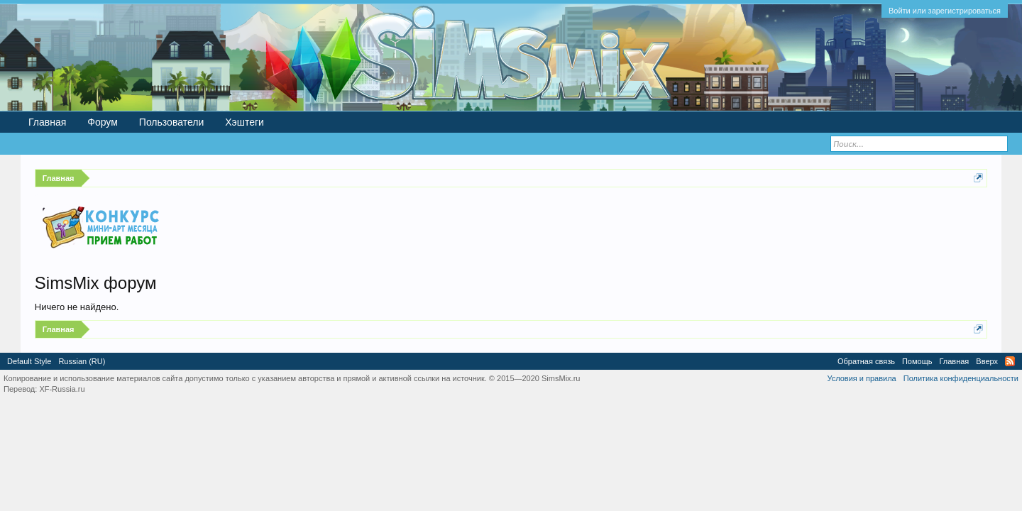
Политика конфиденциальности (960, 378)
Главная (47, 122)
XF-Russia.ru (61, 389)
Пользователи (171, 122)
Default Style (29, 361)
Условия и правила (861, 378)
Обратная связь (866, 361)
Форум (102, 122)
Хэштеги (244, 122)
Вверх (987, 361)
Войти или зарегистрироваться (945, 10)
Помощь (917, 361)
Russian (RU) (81, 361)
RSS (1010, 361)
